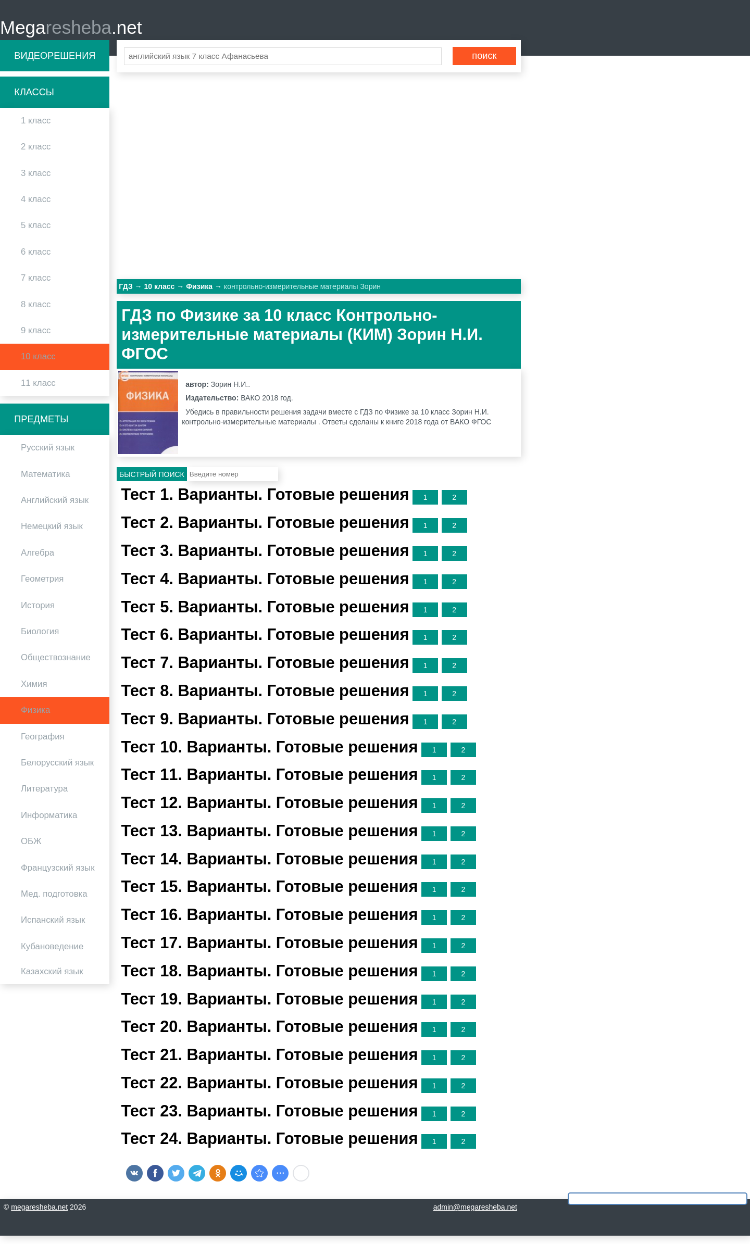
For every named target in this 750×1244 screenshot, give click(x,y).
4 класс (36, 207)
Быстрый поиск (151, 482)
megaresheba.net (39, 1215)
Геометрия (42, 587)
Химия (34, 692)
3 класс (36, 181)
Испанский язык (53, 928)
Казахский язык (52, 980)
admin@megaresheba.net (475, 1215)
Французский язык (58, 876)
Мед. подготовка (54, 902)
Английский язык (55, 508)
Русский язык (47, 456)
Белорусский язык (57, 771)
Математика (45, 482)
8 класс (36, 312)
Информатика (49, 823)
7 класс (36, 286)
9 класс (36, 339)
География (43, 744)
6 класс (36, 260)
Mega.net (71, 31)
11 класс (38, 391)
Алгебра (37, 561)
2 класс (36, 155)
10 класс (38, 365)
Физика (35, 718)
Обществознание (56, 666)
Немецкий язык (52, 534)
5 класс (36, 233)
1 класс (36, 129)
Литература (44, 797)
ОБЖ (31, 850)
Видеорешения (54, 63)
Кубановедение (52, 954)
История (38, 613)
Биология (40, 640)
